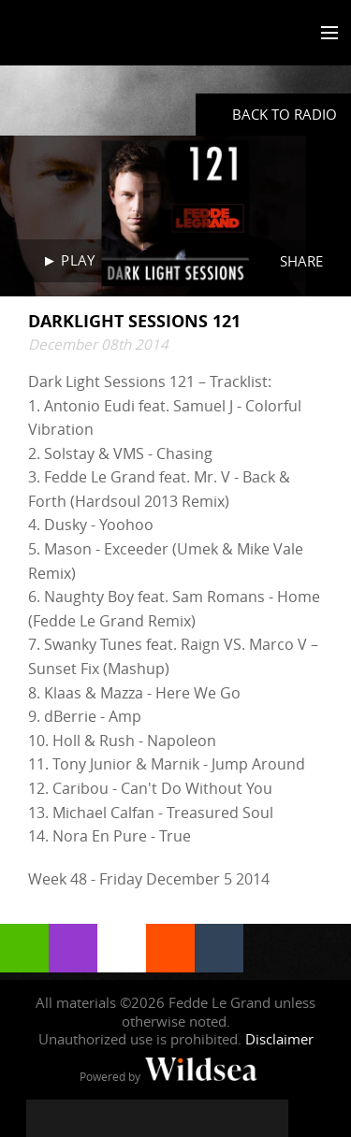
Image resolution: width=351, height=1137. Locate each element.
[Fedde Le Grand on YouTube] (157, 1118)
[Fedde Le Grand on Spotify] (232, 1118)
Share (301, 261)
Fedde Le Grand (68, 34)
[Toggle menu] (325, 34)
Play (78, 260)
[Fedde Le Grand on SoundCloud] (194, 1118)
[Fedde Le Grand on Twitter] (82, 1118)
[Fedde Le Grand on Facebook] (45, 1118)
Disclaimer (279, 1038)
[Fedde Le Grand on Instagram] (120, 1118)
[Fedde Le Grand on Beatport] (269, 1118)
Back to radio (284, 114)
